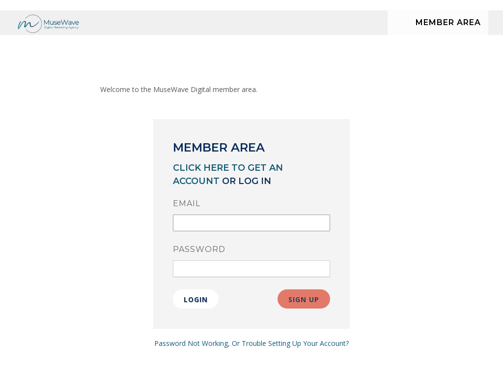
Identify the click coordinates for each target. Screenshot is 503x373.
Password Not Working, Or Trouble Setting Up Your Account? (251, 343)
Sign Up (303, 299)
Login (196, 299)
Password (199, 249)
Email (186, 203)
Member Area (448, 22)
